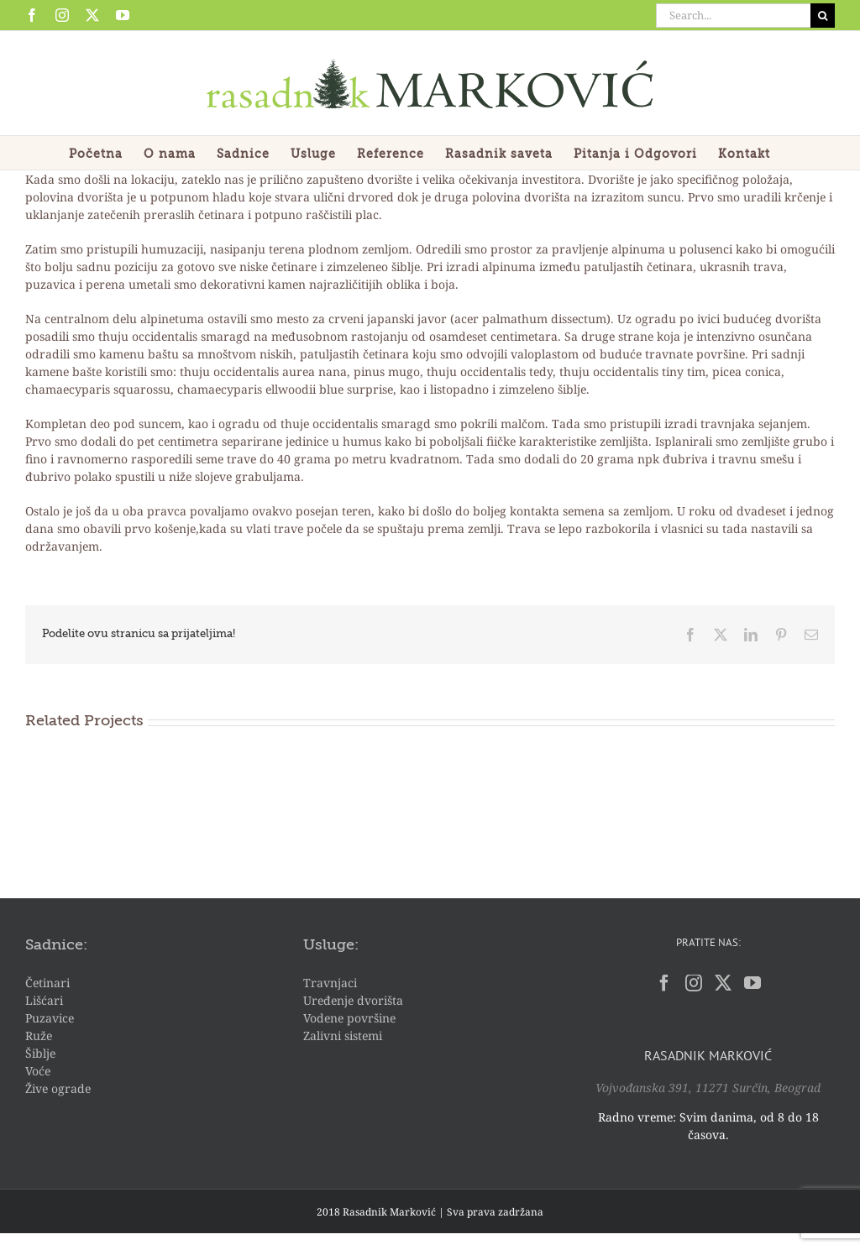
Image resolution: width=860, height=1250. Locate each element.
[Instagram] (693, 983)
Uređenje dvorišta (353, 1000)
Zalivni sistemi (342, 1035)
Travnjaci (330, 983)
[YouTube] (752, 983)
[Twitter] (723, 983)
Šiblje (40, 1053)
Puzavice (49, 1018)
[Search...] (733, 15)
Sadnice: (56, 945)
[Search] (822, 15)
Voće (37, 1071)
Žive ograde (58, 1088)
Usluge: (331, 945)
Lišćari (44, 1000)
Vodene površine (349, 1018)
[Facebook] (664, 983)
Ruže (38, 1035)
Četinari (47, 983)
